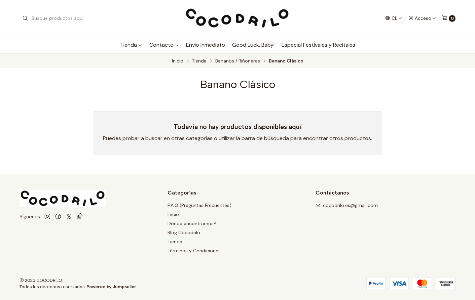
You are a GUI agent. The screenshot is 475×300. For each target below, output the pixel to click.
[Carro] (448, 18)
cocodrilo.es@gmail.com (347, 205)
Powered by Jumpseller (111, 287)
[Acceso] (422, 18)
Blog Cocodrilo (184, 232)
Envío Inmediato (205, 44)
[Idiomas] (394, 18)
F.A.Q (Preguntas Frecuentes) (199, 205)
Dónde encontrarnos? (192, 223)
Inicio (177, 61)
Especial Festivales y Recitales (318, 44)
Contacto (164, 44)
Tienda (131, 44)
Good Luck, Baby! (253, 44)
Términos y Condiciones (194, 251)
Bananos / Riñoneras (237, 61)
